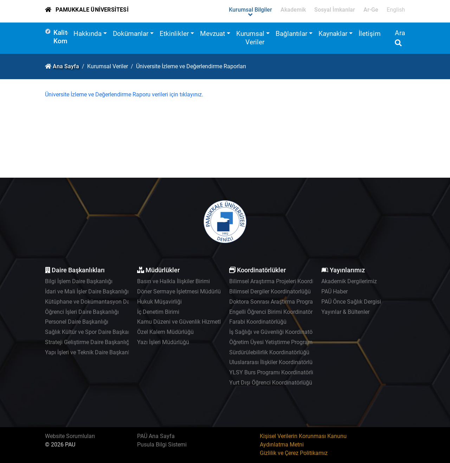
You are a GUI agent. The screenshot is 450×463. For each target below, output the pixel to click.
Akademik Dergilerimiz (349, 281)
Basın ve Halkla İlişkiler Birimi (173, 281)
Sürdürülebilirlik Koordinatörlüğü (269, 352)
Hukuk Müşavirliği (159, 301)
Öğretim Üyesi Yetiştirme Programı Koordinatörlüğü (292, 342)
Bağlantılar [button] (291, 34)
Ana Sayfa (66, 66)
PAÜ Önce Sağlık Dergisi (351, 301)
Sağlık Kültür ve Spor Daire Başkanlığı (92, 332)
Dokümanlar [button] (130, 34)
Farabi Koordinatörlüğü (258, 321)
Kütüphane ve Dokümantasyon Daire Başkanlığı (104, 301)
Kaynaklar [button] (333, 34)
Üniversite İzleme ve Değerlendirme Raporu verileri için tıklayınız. (124, 94)
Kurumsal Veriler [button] (250, 38)
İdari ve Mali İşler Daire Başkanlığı (87, 291)
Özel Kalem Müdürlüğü (165, 332)
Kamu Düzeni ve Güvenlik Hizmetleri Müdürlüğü (196, 321)
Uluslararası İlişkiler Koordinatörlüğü (274, 362)
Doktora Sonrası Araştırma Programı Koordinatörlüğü (295, 301)
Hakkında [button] (87, 34)
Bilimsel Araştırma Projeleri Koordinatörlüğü (283, 281)
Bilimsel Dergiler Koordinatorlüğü (270, 291)
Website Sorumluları (70, 436)
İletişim (370, 34)
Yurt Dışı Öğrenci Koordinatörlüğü (270, 382)
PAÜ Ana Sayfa (156, 436)
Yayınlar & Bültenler (345, 312)
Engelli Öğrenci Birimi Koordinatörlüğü (276, 312)
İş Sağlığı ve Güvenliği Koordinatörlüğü (277, 332)
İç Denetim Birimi (158, 312)
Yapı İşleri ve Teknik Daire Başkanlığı (90, 352)
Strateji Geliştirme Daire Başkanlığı (88, 342)
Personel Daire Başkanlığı (76, 321)
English (396, 9)
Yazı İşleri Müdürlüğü (163, 342)
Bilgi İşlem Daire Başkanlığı (78, 281)
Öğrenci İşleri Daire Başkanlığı (82, 312)
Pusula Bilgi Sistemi (162, 444)
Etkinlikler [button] (174, 34)
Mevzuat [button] (212, 34)
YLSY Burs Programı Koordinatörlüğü (275, 372)
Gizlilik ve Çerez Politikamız (294, 453)
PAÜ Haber (334, 291)
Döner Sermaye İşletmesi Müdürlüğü (182, 291)
